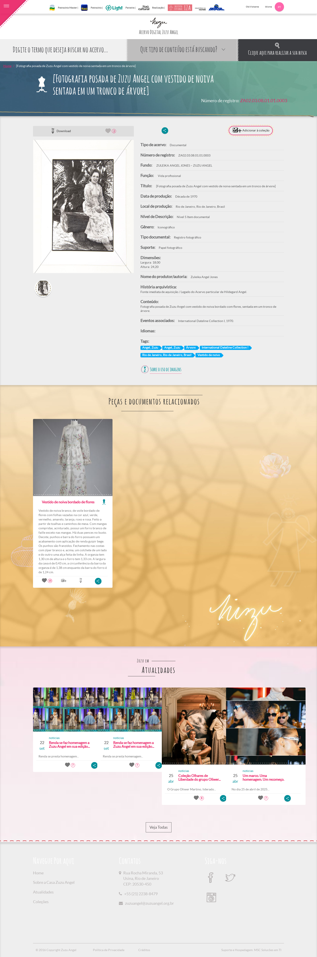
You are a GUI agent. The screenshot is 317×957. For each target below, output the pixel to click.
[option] (83, 206)
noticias (52, 738)
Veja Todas (158, 827)
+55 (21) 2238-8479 (141, 894)
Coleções (41, 901)
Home (7, 66)
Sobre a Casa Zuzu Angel (54, 882)
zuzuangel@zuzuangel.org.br (149, 903)
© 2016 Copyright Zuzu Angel (56, 950)
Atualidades (43, 892)
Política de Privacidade (108, 950)
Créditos (144, 950)
